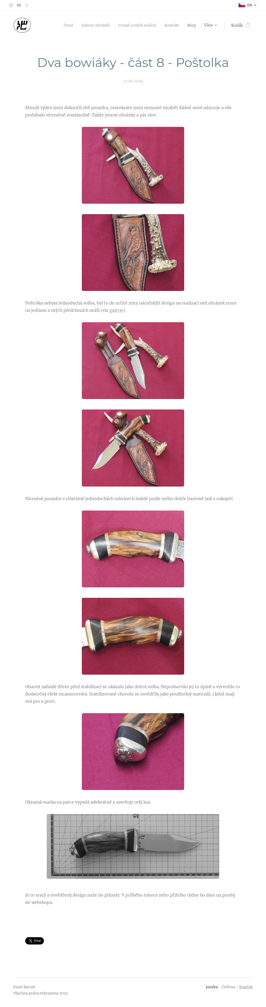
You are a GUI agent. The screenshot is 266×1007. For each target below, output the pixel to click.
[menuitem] (55, 25)
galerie (116, 310)
